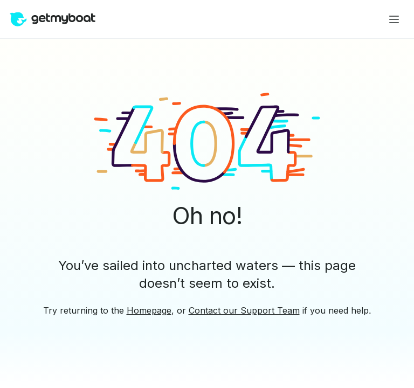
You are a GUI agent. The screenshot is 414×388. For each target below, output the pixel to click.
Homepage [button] (149, 310)
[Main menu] (394, 19)
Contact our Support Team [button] (244, 310)
